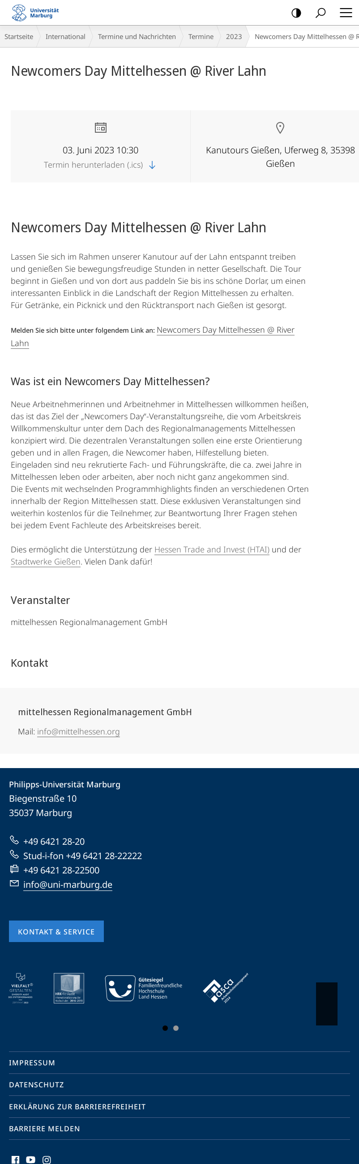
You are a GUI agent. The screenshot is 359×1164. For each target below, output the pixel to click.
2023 (234, 36)
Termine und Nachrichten (137, 36)
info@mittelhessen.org (78, 731)
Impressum (32, 1063)
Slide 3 (176, 1028)
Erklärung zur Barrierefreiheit (77, 1107)
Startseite (18, 36)
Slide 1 (165, 1028)
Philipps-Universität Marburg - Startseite (38, 12)
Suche (317, 13)
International (65, 36)
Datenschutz (36, 1085)
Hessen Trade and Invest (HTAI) (211, 549)
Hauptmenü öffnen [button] (343, 12)
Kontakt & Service (56, 932)
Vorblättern (326, 999)
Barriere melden (44, 1129)
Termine (201, 36)
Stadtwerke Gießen (46, 561)
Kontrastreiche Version (293, 13)
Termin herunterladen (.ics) (101, 164)
